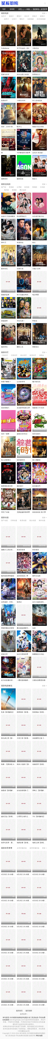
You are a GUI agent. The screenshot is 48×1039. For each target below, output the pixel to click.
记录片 (14, 19)
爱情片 (19, 16)
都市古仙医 (36, 576)
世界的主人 (36, 74)
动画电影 (30, 19)
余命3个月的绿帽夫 (8, 216)
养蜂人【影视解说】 (39, 790)
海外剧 (6, 190)
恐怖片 (34, 16)
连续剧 (12, 9)
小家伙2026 (21, 100)
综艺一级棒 (5, 434)
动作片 (3, 16)
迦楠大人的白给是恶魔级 (10, 550)
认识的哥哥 (21, 382)
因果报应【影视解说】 (25, 712)
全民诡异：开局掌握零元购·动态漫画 (14, 602)
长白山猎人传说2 (23, 74)
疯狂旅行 (20, 486)
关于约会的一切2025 (24, 48)
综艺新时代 (21, 460)
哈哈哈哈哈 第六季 (39, 512)
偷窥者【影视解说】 (8, 790)
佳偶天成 (20, 269)
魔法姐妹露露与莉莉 (24, 628)
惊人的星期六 (6, 460)
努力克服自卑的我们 (24, 295)
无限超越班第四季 (23, 512)
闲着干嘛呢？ (6, 382)
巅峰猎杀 (4, 179)
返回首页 (19, 1011)
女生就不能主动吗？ (39, 216)
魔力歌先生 (36, 382)
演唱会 (41, 355)
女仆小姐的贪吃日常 (39, 602)
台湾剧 (19, 187)
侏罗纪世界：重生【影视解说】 (12, 843)
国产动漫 (4, 520)
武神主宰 (4, 654)
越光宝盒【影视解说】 (9, 816)
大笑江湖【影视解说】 (25, 738)
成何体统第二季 (22, 576)
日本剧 (42, 187)
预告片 (22, 19)
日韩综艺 (14, 355)
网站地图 (39, 1035)
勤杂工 (34, 179)
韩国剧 (34, 187)
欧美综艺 (33, 355)
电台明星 (35, 295)
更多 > (44, 13)
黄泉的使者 (21, 550)
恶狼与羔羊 (5, 74)
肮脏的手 (4, 100)
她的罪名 (4, 347)
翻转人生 (20, 347)
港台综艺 (23, 355)
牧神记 (19, 602)
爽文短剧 (23, 190)
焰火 (34, 242)
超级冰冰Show (22, 434)
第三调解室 (36, 460)
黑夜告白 (35, 347)
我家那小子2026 (38, 408)
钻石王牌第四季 (22, 654)
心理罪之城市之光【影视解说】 (28, 816)
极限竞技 (20, 179)
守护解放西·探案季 (23, 153)
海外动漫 (42, 520)
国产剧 (3, 187)
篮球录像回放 (34, 848)
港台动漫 (32, 520)
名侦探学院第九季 (23, 408)
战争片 (6, 19)
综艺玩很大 (36, 434)
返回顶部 (29, 1011)
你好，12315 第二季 (8, 127)
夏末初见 (4, 269)
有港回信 (20, 242)
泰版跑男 (4, 321)
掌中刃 (3, 242)
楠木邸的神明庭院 (7, 576)
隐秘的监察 (5, 295)
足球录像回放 (22, 848)
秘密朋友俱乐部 (7, 486)
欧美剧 (26, 187)
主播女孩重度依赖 (38, 680)
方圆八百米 (36, 269)
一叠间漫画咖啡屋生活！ (26, 680)
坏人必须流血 (37, 100)
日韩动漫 (14, 520)
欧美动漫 (23, 520)
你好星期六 (5, 408)
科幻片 (26, 16)
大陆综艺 (5, 355)
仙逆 (34, 628)
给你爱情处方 (22, 216)
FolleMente (5, 48)
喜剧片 (11, 16)
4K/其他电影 (41, 19)
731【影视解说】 (38, 816)
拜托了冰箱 (5, 512)
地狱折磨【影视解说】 (25, 843)
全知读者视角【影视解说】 (26, 790)
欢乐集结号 (36, 486)
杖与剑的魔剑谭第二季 (9, 680)
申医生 (34, 321)
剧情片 (42, 16)
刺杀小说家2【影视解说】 (26, 764)
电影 (4, 9)
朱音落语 (35, 550)
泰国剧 (14, 190)
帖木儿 (19, 127)
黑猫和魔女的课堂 (7, 628)
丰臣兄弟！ (21, 321)
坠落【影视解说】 (7, 712)
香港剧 (11, 187)
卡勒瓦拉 (35, 48)
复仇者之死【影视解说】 (10, 738)
